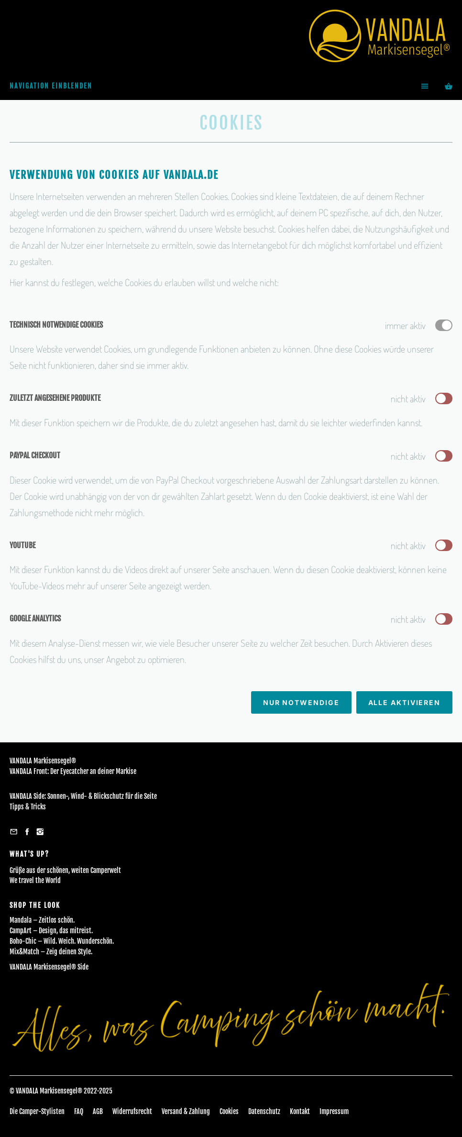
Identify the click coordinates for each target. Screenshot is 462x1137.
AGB (98, 1111)
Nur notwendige (301, 702)
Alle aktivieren (404, 702)
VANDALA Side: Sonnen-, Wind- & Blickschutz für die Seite (83, 796)
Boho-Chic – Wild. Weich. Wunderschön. (62, 941)
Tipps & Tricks (28, 807)
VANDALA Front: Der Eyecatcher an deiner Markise (73, 771)
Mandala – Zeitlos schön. (42, 920)
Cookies (229, 1111)
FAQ (78, 1111)
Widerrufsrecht (132, 1111)
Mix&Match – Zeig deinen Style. (51, 952)
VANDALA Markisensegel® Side (49, 967)
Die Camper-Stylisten (37, 1111)
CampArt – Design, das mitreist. (51, 931)
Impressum (334, 1111)
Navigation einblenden (51, 86)
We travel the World (35, 880)
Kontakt (300, 1111)
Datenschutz (264, 1111)
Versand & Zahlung (186, 1111)
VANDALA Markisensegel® (43, 761)
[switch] (443, 398)
